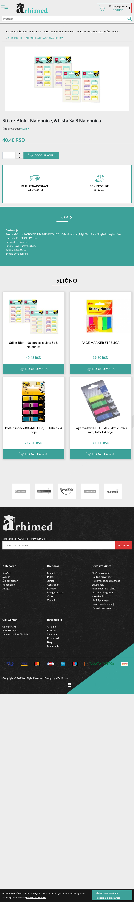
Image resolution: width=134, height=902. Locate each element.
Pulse (50, 576)
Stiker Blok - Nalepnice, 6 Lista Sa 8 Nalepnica (33, 344)
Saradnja (52, 634)
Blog (49, 642)
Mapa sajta (53, 645)
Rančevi (6, 572)
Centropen (53, 584)
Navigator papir (56, 592)
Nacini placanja (100, 599)
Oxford (51, 596)
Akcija (5, 588)
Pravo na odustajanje (103, 603)
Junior (50, 580)
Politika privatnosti (102, 576)
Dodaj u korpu (41, 155)
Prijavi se (123, 545)
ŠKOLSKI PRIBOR (28, 31)
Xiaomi (51, 599)
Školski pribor (10, 580)
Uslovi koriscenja (101, 607)
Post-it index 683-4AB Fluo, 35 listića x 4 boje (33, 430)
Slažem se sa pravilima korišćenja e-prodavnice (108, 895)
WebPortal (62, 677)
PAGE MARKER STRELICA (100, 342)
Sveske (6, 576)
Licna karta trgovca (102, 592)
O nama (51, 626)
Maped (51, 572)
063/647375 (9, 626)
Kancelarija (8, 584)
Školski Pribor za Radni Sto (57, 31)
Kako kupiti (98, 596)
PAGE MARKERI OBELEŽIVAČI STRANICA (98, 31)
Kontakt (51, 630)
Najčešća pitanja (101, 572)
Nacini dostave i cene (103, 588)
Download (53, 638)
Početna (10, 31)
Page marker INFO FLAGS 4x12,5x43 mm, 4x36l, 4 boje (100, 430)
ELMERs (51, 588)
